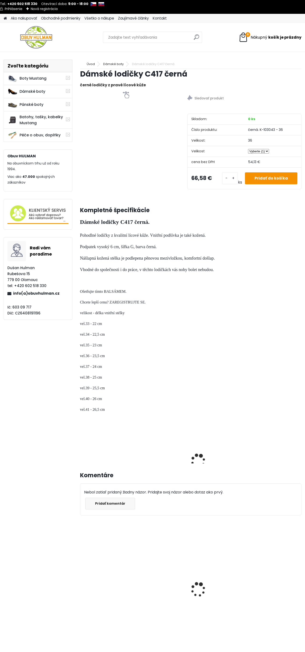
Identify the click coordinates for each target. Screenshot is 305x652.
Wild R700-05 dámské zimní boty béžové (103, 587)
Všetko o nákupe (99, 18)
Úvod (91, 64)
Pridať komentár (110, 503)
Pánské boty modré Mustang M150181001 (268, 587)
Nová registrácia (44, 8)
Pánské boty (25, 104)
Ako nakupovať (24, 18)
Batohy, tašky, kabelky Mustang (35, 120)
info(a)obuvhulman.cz (36, 293)
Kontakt (160, 18)
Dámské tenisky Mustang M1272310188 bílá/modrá (217, 587)
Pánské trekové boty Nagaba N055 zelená (158, 575)
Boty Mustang (27, 78)
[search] (196, 39)
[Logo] (36, 37)
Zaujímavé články (133, 18)
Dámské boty (26, 91)
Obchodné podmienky (61, 18)
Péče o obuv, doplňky (34, 135)
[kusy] (230, 178)
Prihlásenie (13, 8)
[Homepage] (5, 18)
